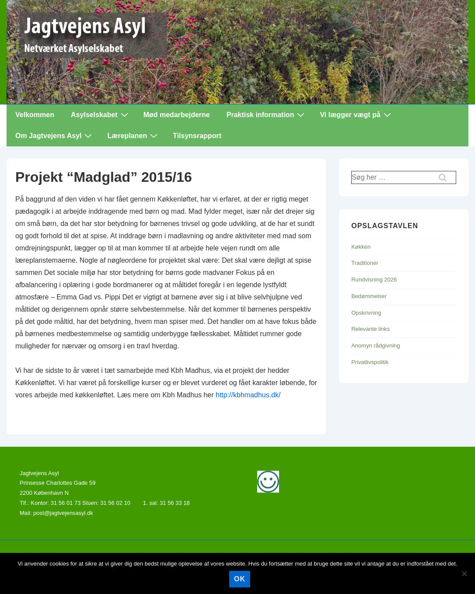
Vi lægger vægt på (356, 114)
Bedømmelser (369, 296)
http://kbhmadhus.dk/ (248, 395)
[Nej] (464, 573)
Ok (239, 579)
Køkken (360, 246)
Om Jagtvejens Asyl (54, 135)
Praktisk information (267, 114)
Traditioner (364, 263)
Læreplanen (133, 135)
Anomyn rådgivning (375, 345)
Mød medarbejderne (176, 114)
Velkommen (34, 114)
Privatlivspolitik (369, 362)
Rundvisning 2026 (374, 279)
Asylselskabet (100, 114)
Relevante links (370, 329)
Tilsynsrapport (197, 135)
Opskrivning (366, 312)
